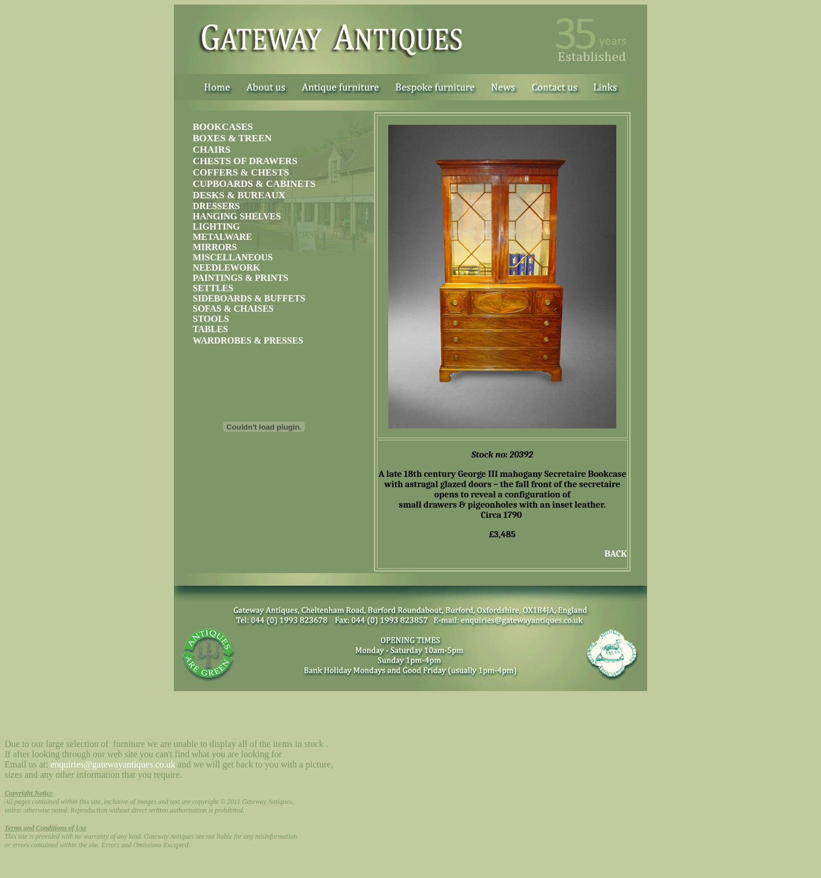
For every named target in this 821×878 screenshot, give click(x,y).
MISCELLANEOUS (233, 257)
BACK (615, 554)
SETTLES (213, 288)
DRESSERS (216, 206)
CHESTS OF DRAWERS (245, 161)
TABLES (210, 329)
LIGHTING (216, 226)
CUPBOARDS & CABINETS (254, 183)
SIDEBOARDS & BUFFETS (249, 298)
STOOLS (211, 319)
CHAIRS (211, 149)
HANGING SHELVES (237, 216)
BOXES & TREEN (232, 138)
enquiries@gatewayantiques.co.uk (112, 764)
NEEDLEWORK (226, 267)
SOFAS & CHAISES (233, 308)
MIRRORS (215, 247)
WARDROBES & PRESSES (248, 340)
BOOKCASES (223, 126)
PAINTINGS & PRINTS (240, 278)
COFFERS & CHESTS (241, 172)
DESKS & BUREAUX (239, 195)
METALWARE (222, 237)
